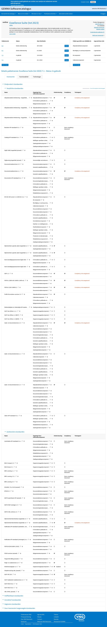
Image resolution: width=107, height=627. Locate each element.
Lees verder (12, 34)
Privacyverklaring (26, 617)
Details (66, 46)
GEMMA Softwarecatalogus (16, 8)
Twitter (56, 614)
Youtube (56, 619)
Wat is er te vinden (23, 14)
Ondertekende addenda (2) (97, 32)
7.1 (2, 60)
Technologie (37, 77)
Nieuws (39, 617)
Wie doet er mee (36, 14)
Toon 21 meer (76, 65)
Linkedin (56, 617)
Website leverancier (99, 27)
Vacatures (23, 621)
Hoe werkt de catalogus (8, 14)
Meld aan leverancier (98, 35)
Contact (39, 619)
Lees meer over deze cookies (17, 5)
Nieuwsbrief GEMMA (59, 621)
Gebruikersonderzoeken (66, 14)
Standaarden (11, 77)
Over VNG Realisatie (26, 619)
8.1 (2, 50)
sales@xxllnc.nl (99, 24)
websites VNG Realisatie (99, 8)
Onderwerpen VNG (26, 614)
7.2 (2, 55)
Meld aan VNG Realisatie (44, 621)
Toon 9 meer (5, 65)
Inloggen (103, 14)
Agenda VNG (40, 614)
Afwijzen (93, 2)
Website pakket (100, 29)
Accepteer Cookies (85, 2)
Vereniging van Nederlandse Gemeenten (80, 618)
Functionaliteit (23, 77)
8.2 (2, 46)
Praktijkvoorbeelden (50, 14)
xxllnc (11, 25)
